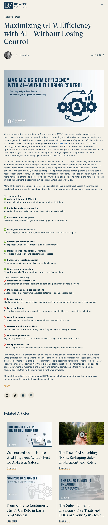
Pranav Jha (61, 143)
